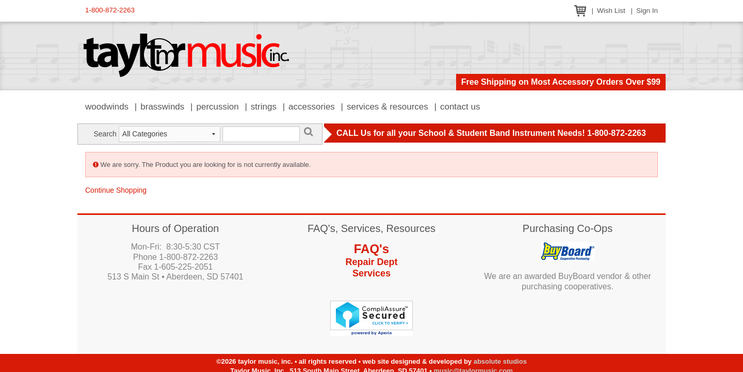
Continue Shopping (116, 190)
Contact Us (460, 107)
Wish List (611, 10)
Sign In (647, 10)
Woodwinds (106, 107)
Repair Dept (371, 262)
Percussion (217, 107)
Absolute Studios (500, 361)
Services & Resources (387, 107)
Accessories (311, 107)
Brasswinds (162, 107)
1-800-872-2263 (110, 10)
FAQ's (371, 249)
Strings (264, 107)
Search (104, 134)
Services (371, 273)
